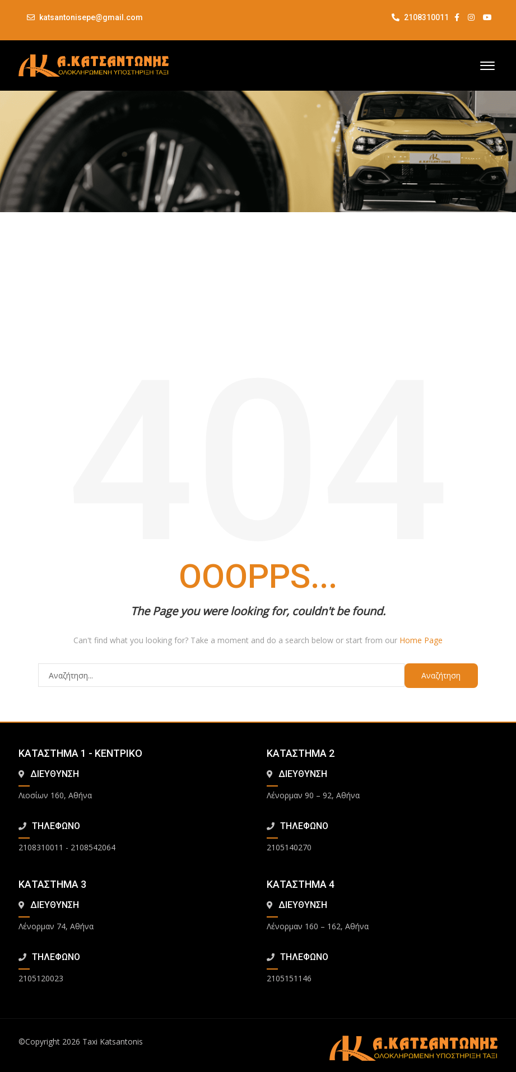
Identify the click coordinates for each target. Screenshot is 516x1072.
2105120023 (40, 978)
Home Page (421, 640)
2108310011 (420, 17)
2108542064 (93, 847)
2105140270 (289, 847)
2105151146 (289, 978)
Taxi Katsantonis (112, 1041)
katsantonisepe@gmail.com (91, 17)
